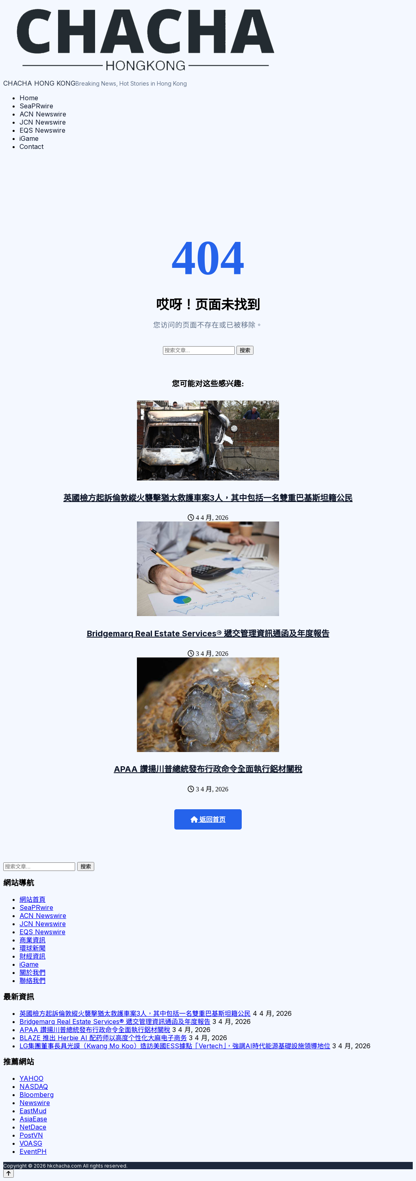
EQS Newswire (42, 130)
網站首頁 (33, 899)
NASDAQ (34, 1086)
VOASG (31, 1143)
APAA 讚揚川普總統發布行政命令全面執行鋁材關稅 (208, 769)
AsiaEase (33, 1119)
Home (29, 98)
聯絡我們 (33, 980)
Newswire (35, 1103)
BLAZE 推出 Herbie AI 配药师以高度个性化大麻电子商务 (103, 1038)
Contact (31, 146)
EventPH (33, 1151)
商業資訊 (33, 940)
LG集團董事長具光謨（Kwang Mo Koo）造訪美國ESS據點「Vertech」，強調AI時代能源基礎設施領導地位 (175, 1046)
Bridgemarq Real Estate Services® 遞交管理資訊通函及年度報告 (208, 633)
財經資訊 (33, 956)
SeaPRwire (36, 106)
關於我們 (33, 972)
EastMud (33, 1111)
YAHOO (31, 1078)
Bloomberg (37, 1094)
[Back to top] (8, 1173)
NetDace (33, 1127)
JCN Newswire (43, 122)
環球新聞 (33, 948)
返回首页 (208, 819)
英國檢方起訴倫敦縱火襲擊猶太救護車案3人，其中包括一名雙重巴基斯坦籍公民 (208, 498)
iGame (29, 138)
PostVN (31, 1135)
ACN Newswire (43, 114)
